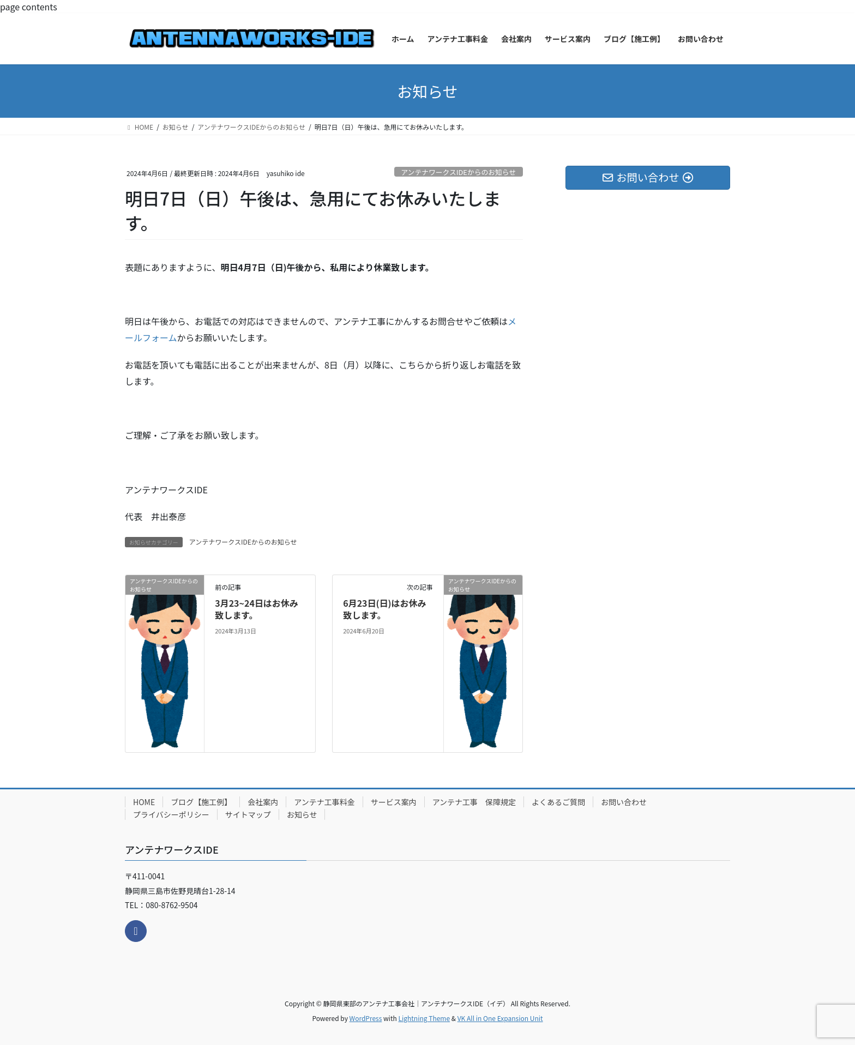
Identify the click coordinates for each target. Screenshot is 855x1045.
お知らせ (302, 814)
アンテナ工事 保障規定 (474, 801)
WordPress (366, 1018)
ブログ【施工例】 (201, 801)
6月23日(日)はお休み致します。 (384, 608)
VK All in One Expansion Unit (500, 1018)
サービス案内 (394, 801)
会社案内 (263, 801)
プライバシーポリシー (171, 814)
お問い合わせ (624, 801)
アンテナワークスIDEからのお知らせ (458, 172)
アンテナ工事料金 (324, 801)
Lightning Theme (424, 1018)
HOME (144, 801)
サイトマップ (248, 814)
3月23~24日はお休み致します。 (256, 608)
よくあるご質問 (558, 801)
